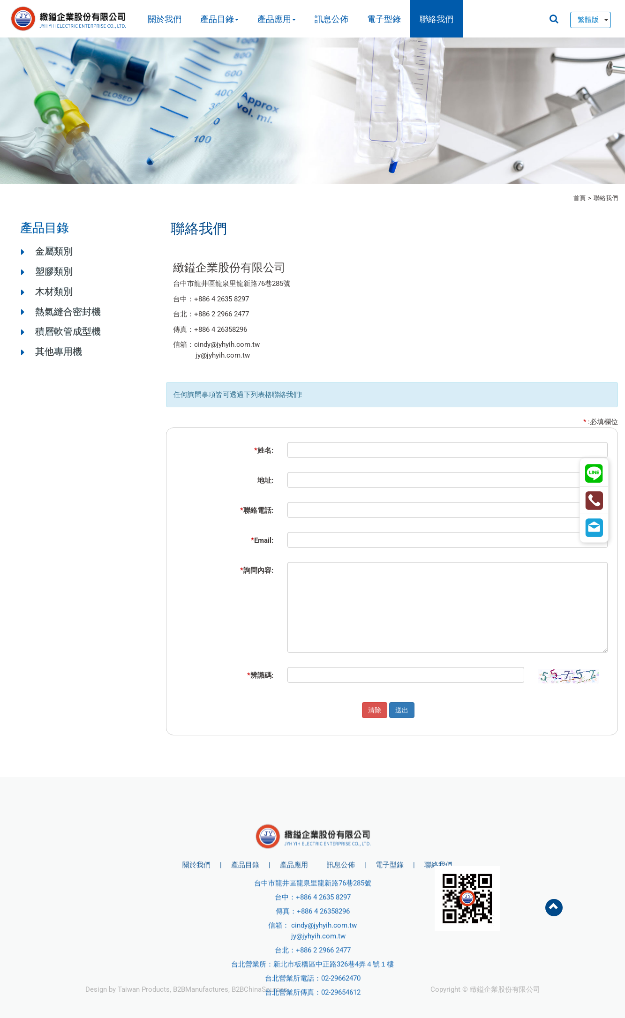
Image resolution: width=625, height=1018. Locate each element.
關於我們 (164, 19)
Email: (262, 540)
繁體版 (588, 19)
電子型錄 (384, 19)
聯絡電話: (256, 510)
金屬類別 (54, 251)
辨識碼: (260, 675)
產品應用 (276, 19)
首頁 (579, 198)
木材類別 (54, 291)
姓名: (263, 450)
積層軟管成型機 (68, 331)
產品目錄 (219, 19)
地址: (265, 480)
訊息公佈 (331, 19)
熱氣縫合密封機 (68, 311)
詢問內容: (256, 570)
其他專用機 (58, 351)
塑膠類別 (54, 271)
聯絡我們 (436, 19)
